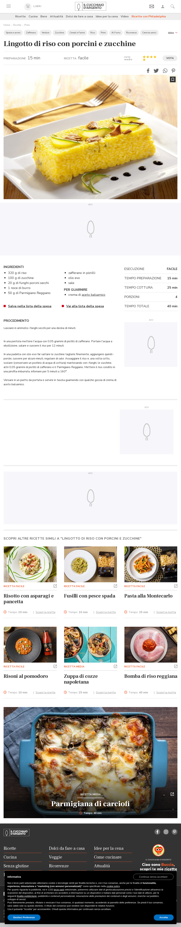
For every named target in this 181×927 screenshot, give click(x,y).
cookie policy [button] (113, 886)
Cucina (33, 16)
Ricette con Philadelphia (149, 16)
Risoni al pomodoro (26, 676)
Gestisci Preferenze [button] (24, 917)
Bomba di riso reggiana (150, 676)
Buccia (167, 864)
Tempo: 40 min (90, 813)
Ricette (20, 16)
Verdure (45, 32)
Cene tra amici (149, 32)
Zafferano (31, 32)
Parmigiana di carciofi (90, 804)
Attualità (56, 16)
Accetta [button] (164, 917)
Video (125, 16)
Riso (92, 32)
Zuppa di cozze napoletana (81, 679)
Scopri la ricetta (45, 612)
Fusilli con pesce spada (89, 596)
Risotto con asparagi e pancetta (29, 599)
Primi (27, 25)
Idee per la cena (107, 16)
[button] (172, 32)
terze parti (59, 889)
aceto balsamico (93, 295)
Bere (43, 16)
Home (7, 25)
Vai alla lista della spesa (85, 306)
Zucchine (59, 32)
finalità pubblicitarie (27, 896)
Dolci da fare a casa (79, 16)
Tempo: (17, 612)
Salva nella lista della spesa (29, 306)
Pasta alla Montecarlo (148, 596)
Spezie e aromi (13, 32)
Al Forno (116, 32)
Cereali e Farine (77, 32)
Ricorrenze (131, 32)
